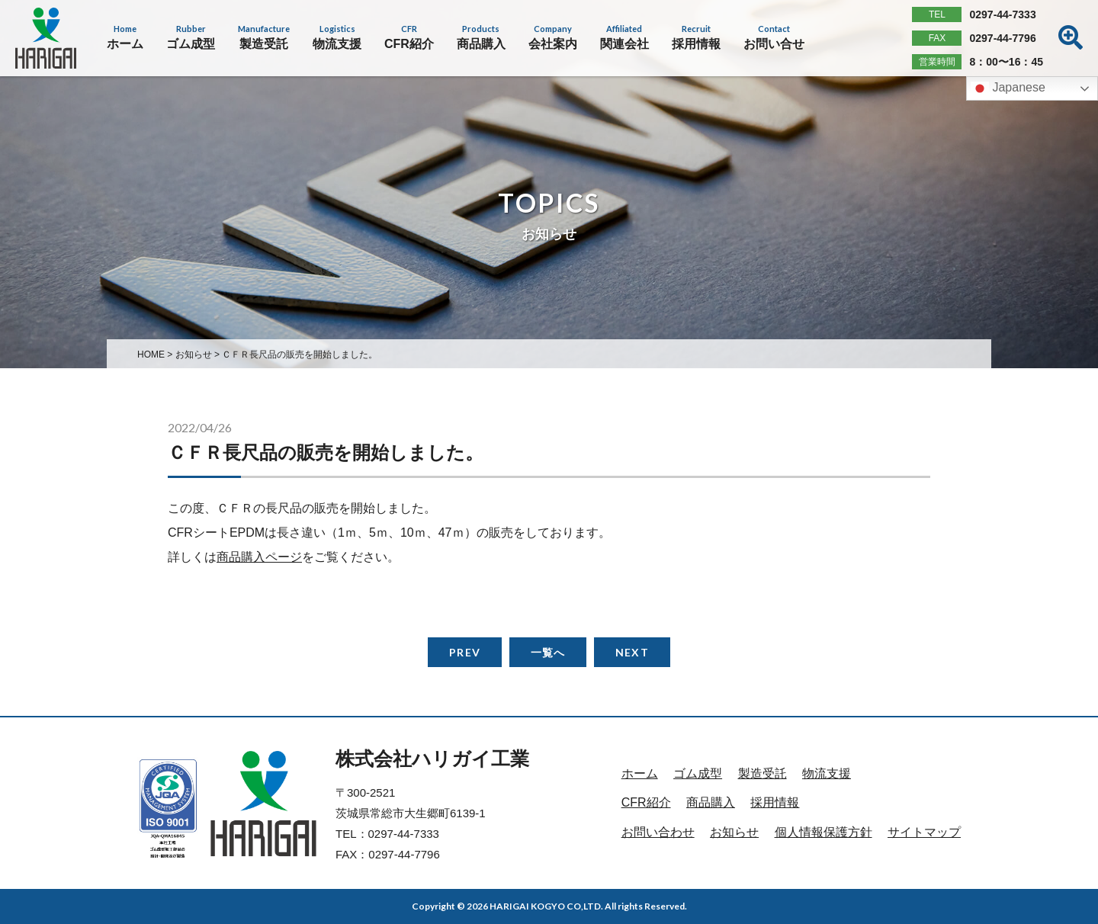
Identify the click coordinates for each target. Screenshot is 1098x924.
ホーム (639, 773)
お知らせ (734, 832)
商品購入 (710, 802)
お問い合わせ (658, 832)
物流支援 (826, 773)
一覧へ (548, 652)
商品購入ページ (259, 556)
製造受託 (762, 773)
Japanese (1008, 88)
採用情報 (774, 802)
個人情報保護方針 (823, 832)
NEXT (631, 652)
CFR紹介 (646, 802)
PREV (464, 652)
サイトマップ (924, 832)
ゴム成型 (697, 773)
